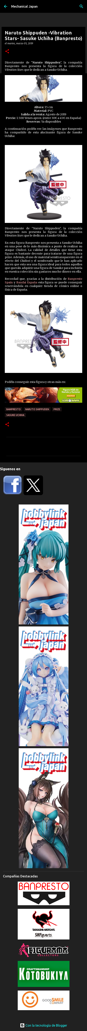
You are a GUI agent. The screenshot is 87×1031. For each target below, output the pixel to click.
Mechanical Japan (24, 6)
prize (57, 409)
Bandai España (26, 282)
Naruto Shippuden (37, 409)
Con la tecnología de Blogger (43, 1025)
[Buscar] (81, 6)
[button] (7, 51)
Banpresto (13, 409)
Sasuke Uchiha (15, 415)
